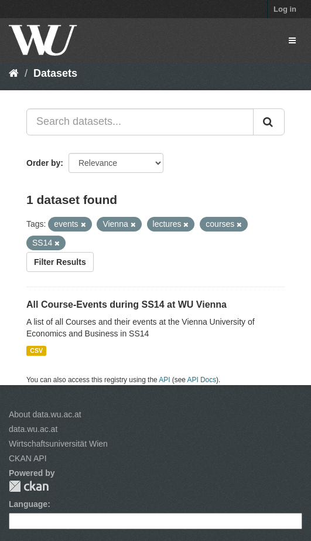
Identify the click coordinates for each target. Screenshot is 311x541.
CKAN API (28, 458)
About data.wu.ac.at (45, 414)
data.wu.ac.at (33, 429)
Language (28, 504)
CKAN (29, 486)
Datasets (55, 73)
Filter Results (60, 262)
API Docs (202, 380)
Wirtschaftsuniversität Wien (58, 443)
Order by (43, 163)
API (164, 380)
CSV (36, 350)
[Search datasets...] (140, 121)
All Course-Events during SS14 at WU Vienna (126, 304)
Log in (285, 9)
